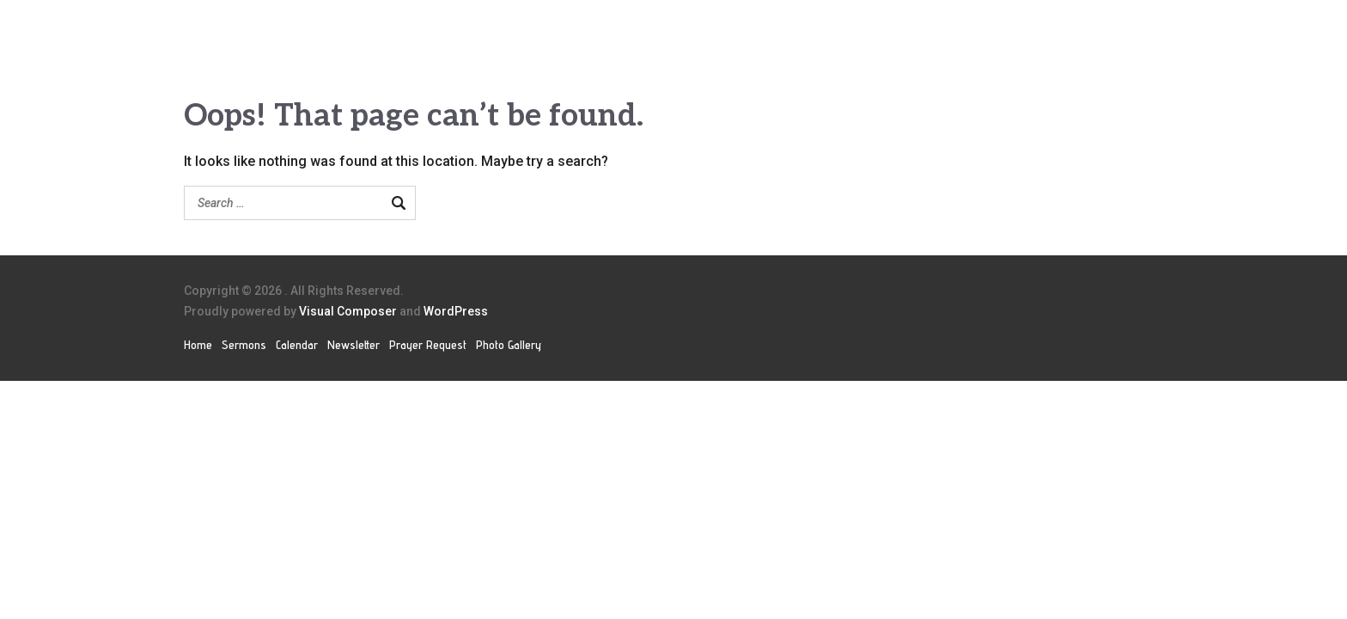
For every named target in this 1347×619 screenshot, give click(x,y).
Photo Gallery (508, 345)
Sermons (244, 345)
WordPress (456, 311)
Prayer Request (427, 345)
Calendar (297, 345)
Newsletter (353, 345)
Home (198, 345)
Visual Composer (348, 311)
